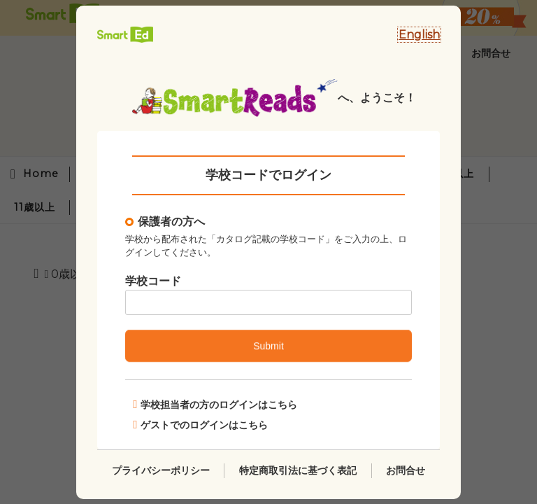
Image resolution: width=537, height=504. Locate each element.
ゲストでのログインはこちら (200, 423)
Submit (268, 345)
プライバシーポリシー (161, 469)
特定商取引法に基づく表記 (298, 469)
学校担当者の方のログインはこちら (215, 404)
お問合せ (405, 469)
